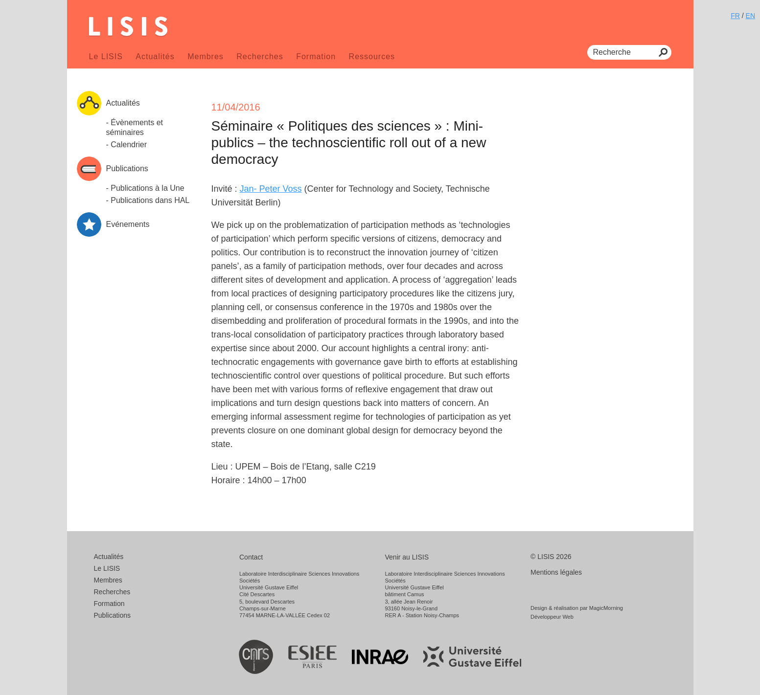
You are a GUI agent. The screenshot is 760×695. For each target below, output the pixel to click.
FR (735, 16)
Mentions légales (556, 572)
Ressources (372, 56)
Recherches (259, 56)
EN (750, 16)
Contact (251, 557)
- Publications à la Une (145, 188)
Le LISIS (106, 56)
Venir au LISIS (407, 557)
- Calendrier (126, 144)
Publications (112, 615)
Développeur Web (552, 617)
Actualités (155, 56)
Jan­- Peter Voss (271, 189)
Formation (316, 56)
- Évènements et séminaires (134, 127)
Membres (205, 56)
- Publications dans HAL (148, 200)
